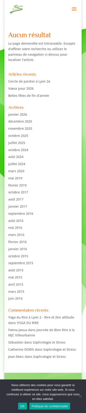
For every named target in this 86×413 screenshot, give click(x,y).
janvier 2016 (17, 249)
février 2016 (17, 242)
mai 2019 (15, 178)
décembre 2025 (20, 121)
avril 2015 (15, 284)
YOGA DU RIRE (28, 323)
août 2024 (15, 157)
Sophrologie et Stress (49, 342)
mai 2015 (15, 277)
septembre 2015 (20, 263)
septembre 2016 (20, 213)
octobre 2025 (18, 135)
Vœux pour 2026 (21, 88)
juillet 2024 (16, 164)
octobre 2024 (18, 150)
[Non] (80, 396)
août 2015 (15, 270)
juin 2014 (15, 298)
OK (22, 406)
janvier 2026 (17, 114)
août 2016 (15, 220)
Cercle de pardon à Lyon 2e (29, 81)
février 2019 (17, 185)
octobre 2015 (18, 256)
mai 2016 (15, 227)
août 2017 (15, 199)
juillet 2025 (16, 143)
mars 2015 (16, 291)
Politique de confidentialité (50, 406)
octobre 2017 (18, 192)
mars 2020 (16, 171)
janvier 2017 (17, 206)
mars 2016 (16, 234)
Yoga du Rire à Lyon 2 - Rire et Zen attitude (41, 317)
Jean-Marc (16, 356)
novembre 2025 (20, 128)
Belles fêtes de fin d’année (28, 95)
